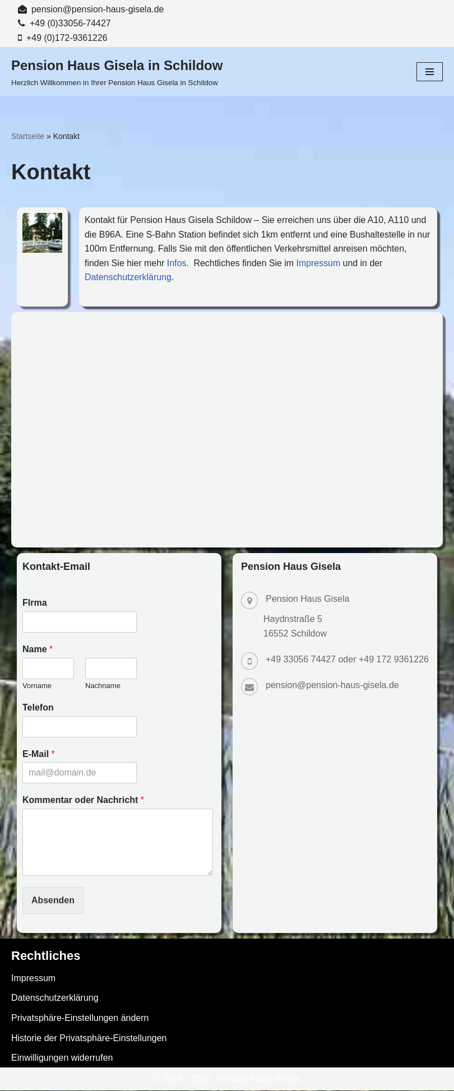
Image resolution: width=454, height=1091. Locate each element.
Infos (177, 263)
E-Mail (38, 754)
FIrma (34, 603)
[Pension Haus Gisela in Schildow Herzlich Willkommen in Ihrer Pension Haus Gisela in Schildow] (117, 72)
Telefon (38, 708)
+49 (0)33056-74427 (70, 24)
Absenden (53, 901)
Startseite (27, 136)
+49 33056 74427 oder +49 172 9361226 (347, 660)
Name (37, 649)
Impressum (320, 263)
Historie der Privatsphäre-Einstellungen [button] (88, 1038)
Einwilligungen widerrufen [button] (62, 1058)
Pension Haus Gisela (258, 1079)
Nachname (103, 686)
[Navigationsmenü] (429, 72)
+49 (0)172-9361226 (67, 38)
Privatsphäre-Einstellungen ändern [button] (80, 1018)
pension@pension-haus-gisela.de (98, 9)
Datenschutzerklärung (128, 277)
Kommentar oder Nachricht (83, 800)
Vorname (37, 686)
